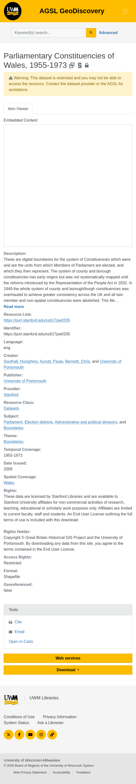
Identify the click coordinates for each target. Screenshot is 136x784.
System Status (16, 723)
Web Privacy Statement (30, 772)
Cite (18, 622)
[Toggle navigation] (125, 11)
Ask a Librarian (50, 723)
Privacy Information (60, 717)
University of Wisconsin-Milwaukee (32, 760)
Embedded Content (20, 120)
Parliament (13, 422)
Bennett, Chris (77, 361)
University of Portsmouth (25, 381)
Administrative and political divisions (86, 422)
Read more (14, 307)
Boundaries (13, 428)
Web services (68, 658)
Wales (9, 483)
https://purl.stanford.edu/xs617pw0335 (37, 320)
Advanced (108, 33)
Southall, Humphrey (21, 361)
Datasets (11, 408)
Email (19, 632)
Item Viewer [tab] (18, 109)
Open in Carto (21, 641)
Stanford (11, 395)
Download (67, 670)
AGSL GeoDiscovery (13, 12)
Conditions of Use (19, 717)
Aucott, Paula (51, 361)
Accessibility (61, 772)
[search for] (48, 32)
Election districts (38, 422)
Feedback (83, 772)
